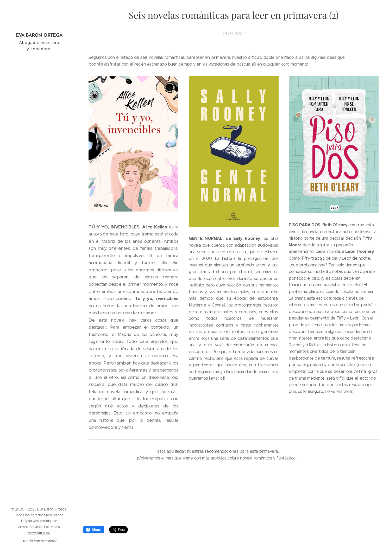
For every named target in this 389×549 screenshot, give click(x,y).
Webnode (49, 541)
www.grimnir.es (38, 532)
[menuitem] (39, 262)
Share (93, 530)
